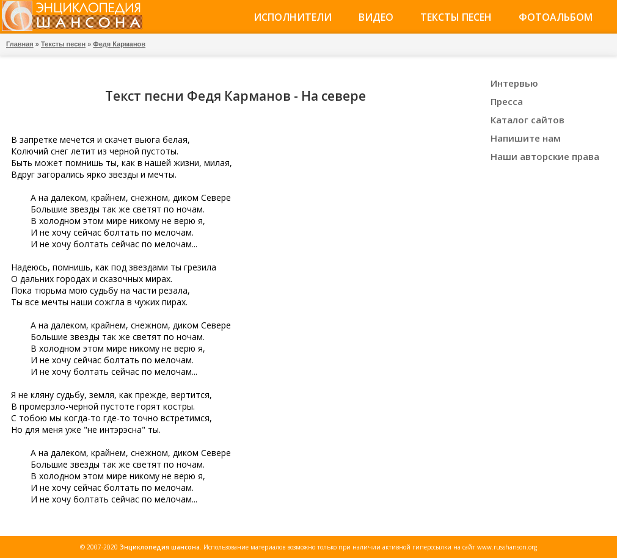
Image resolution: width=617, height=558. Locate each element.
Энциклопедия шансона (160, 547)
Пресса (507, 101)
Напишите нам (526, 138)
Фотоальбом (556, 17)
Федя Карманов (119, 44)
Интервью (514, 83)
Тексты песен (456, 17)
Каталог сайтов (527, 120)
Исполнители (293, 17)
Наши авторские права (545, 156)
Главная (20, 44)
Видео (376, 17)
